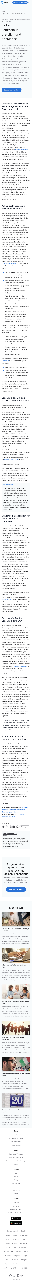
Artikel (4, 11)
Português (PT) (8, 1251)
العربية (5, 1268)
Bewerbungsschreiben (16, 1138)
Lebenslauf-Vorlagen (16, 1154)
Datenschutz (16, 1190)
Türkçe (24, 1256)
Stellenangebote (16, 1142)
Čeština (7, 1260)
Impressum (16, 1183)
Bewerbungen (16, 1145)
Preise (16, 1180)
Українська (16, 1264)
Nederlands (23, 1243)
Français (25, 1239)
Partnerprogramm (16, 1209)
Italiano (7, 1243)
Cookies (16, 1194)
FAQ (16, 1173)
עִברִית (25, 1264)
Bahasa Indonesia (12, 1231)
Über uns (16, 1203)
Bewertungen (16, 1206)
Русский (7, 1264)
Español (6, 1239)
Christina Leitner (8, 19)
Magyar (14, 1243)
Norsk (8, 1247)
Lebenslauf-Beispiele (16, 1157)
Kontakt (16, 1177)
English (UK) (24, 1235)
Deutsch (7, 1235)
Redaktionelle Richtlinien (16, 1213)
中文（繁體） (25, 1268)
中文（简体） (14, 1268)
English (14, 1235)
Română (18, 1251)
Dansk (23, 1231)
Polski (14, 1247)
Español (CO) (16, 1239)
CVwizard (18, 1279)
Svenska (8, 1256)
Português (22, 1247)
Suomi (26, 1251)
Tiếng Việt (16, 1256)
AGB (16, 1187)
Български (23, 1260)
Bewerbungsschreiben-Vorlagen (16, 1161)
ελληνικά (15, 1260)
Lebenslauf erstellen (16, 1135)
